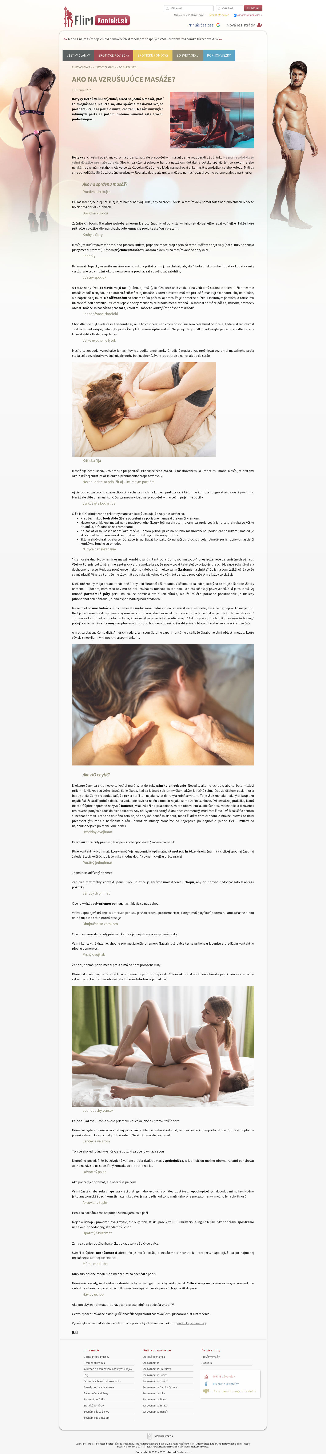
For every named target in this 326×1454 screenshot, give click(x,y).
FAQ (86, 1375)
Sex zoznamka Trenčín (155, 1411)
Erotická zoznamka (154, 1357)
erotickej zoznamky (191, 1323)
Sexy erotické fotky (94, 1399)
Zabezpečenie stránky (96, 1393)
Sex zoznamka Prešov (155, 1381)
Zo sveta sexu (188, 55)
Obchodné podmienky (96, 1357)
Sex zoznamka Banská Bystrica (160, 1387)
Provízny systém (211, 1357)
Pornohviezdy (219, 55)
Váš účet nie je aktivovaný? (189, 15)
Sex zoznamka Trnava (155, 1405)
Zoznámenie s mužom (97, 1418)
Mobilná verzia (163, 1436)
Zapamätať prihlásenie (249, 15)
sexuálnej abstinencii (101, 1258)
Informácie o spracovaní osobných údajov (108, 1369)
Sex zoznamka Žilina (154, 1399)
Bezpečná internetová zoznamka (102, 1381)
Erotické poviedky (113, 55)
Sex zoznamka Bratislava (157, 1369)
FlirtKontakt (81, 67)
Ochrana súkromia (94, 1363)
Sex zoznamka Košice (155, 1375)
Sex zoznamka (151, 1363)
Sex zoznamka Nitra (154, 1393)
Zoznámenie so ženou (96, 1411)
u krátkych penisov (122, 913)
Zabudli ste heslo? (219, 15)
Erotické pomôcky (153, 55)
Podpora (207, 1363)
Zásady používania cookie (99, 1387)
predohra (246, 492)
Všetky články (78, 55)
